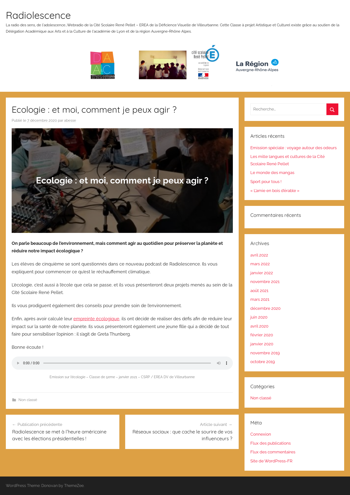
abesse (70, 120)
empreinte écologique (96, 318)
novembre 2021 (265, 281)
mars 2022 (260, 263)
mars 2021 (259, 299)
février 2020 (261, 334)
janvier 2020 (261, 343)
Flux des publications (270, 443)
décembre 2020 (265, 308)
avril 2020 (259, 326)
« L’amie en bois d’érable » (274, 190)
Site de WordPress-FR (271, 460)
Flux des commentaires (272, 451)
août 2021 (259, 290)
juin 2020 (258, 317)
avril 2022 (259, 255)
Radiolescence (38, 15)
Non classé (27, 400)
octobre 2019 (262, 361)
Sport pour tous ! (265, 181)
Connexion (260, 434)
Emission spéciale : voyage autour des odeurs (293, 147)
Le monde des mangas (272, 172)
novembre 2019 (265, 352)
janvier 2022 (261, 272)
